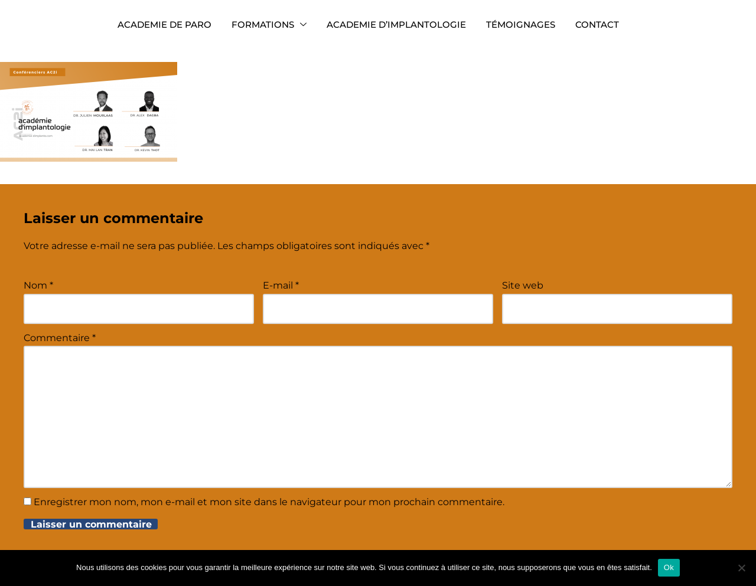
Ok (669, 567)
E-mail (281, 285)
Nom (38, 285)
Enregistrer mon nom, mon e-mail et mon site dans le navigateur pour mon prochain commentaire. (269, 502)
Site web (522, 285)
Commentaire (60, 337)
